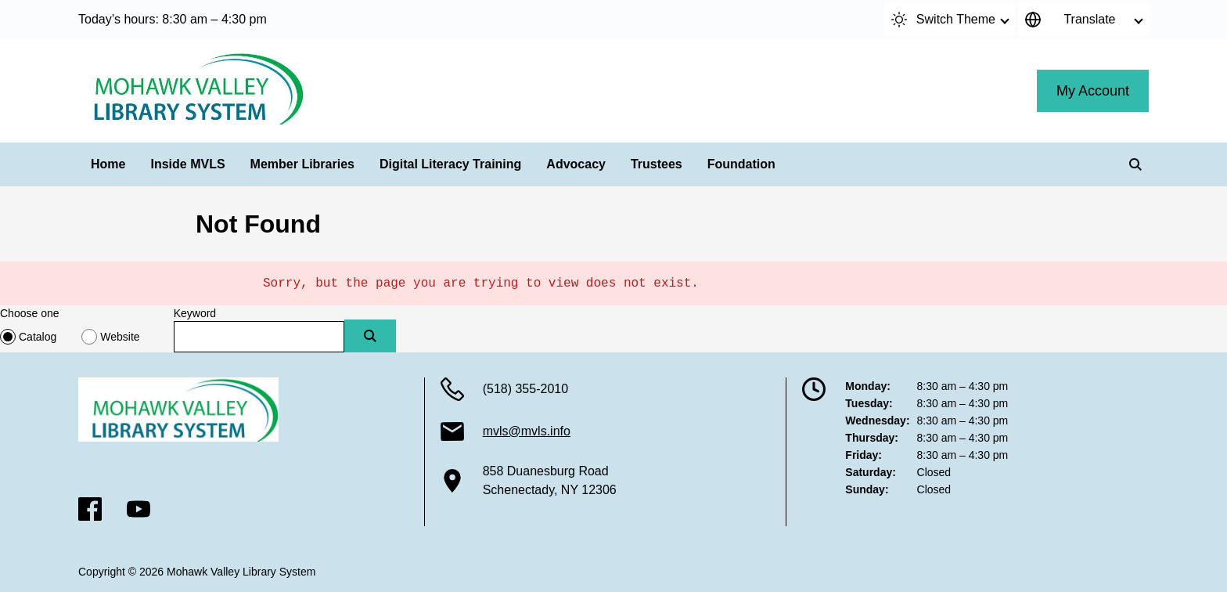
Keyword (195, 313)
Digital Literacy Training (450, 164)
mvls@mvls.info (526, 431)
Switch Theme (943, 19)
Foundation (741, 164)
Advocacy (576, 164)
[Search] (1135, 164)
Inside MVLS (187, 164)
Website (119, 336)
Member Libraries (302, 164)
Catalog (37, 336)
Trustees (656, 164)
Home (108, 164)
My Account (1092, 91)
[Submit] (370, 335)
